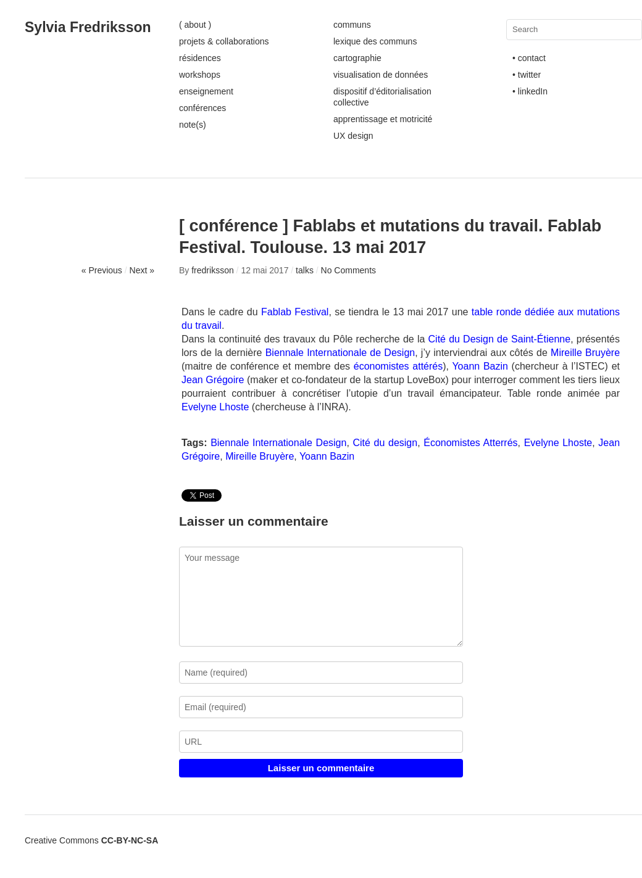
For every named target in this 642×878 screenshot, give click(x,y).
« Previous (101, 270)
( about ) (195, 25)
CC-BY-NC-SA (130, 840)
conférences (202, 108)
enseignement (206, 91)
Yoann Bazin (480, 366)
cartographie (357, 58)
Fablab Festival (294, 312)
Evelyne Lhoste (216, 407)
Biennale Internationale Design (278, 442)
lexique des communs (375, 41)
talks (305, 270)
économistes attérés (398, 366)
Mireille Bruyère (585, 352)
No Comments (348, 270)
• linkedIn (530, 91)
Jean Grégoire (212, 380)
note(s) (192, 125)
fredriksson (212, 270)
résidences (200, 58)
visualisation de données (380, 75)
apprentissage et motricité (382, 119)
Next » (142, 270)
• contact (529, 58)
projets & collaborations (224, 41)
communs (352, 25)
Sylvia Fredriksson (88, 27)
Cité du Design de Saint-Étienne (499, 339)
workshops (199, 75)
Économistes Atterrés (470, 442)
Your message (321, 597)
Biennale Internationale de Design (340, 352)
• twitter (526, 75)
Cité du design (385, 442)
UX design (353, 136)
